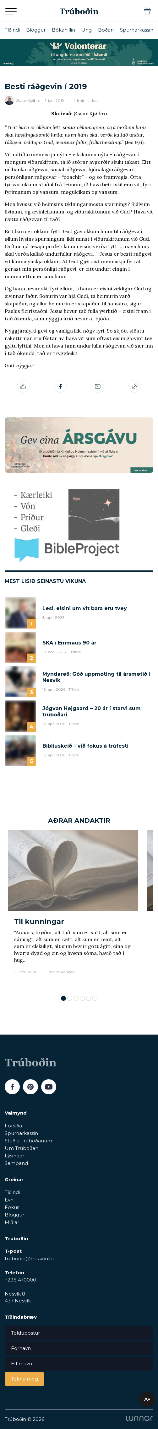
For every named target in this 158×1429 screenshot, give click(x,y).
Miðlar (12, 1222)
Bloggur (36, 30)
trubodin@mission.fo (29, 1258)
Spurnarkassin (136, 30)
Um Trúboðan (21, 1148)
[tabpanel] (73, 909)
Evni (9, 1200)
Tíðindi (12, 30)
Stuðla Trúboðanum (28, 1141)
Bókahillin (63, 30)
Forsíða (13, 1126)
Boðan (106, 30)
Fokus (12, 1207)
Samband (16, 1163)
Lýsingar (14, 1156)
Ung (86, 30)
